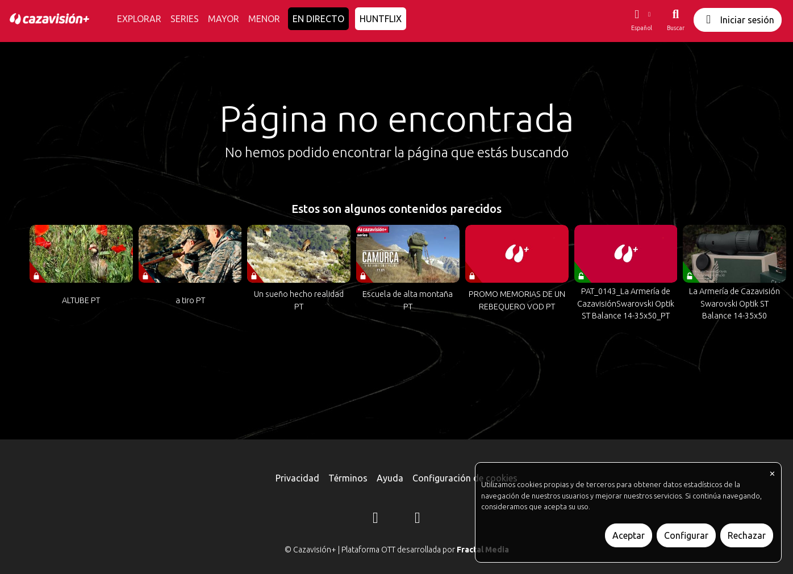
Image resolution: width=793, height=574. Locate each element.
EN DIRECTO (318, 19)
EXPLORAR (139, 19)
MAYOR (223, 19)
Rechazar (747, 535)
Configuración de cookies (464, 478)
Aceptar (628, 535)
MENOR (264, 19)
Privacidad (297, 478)
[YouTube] (417, 519)
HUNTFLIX (381, 19)
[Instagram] (375, 519)
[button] (641, 20)
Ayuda (390, 478)
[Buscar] (675, 20)
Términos (348, 478)
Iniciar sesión (737, 20)
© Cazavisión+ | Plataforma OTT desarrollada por (397, 549)
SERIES (184, 19)
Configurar (686, 535)
